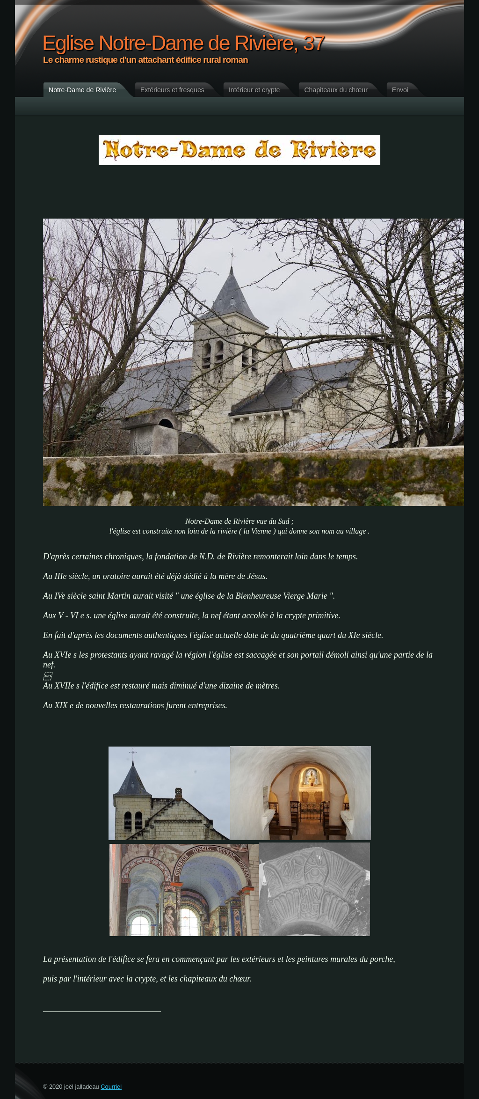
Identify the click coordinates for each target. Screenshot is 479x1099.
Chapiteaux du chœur (335, 90)
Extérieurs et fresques (172, 90)
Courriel (111, 1086)
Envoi (400, 90)
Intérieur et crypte (254, 90)
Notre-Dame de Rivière (82, 90)
